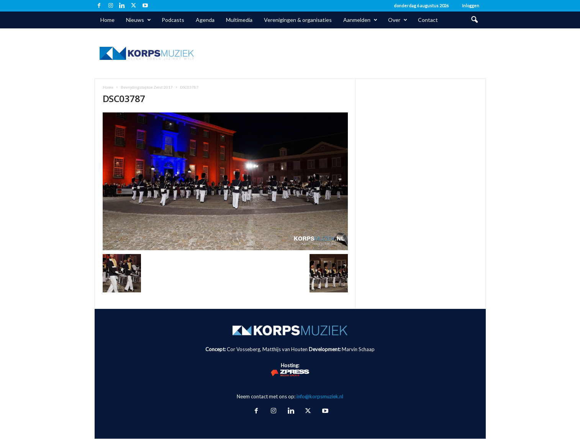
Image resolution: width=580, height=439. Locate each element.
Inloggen (470, 5)
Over (397, 20)
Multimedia (239, 20)
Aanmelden (360, 20)
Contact (428, 20)
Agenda (205, 20)
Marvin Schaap (358, 349)
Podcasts (173, 20)
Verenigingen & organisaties (298, 20)
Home (107, 20)
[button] (474, 20)
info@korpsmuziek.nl (320, 396)
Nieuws (138, 20)
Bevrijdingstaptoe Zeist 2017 (147, 87)
